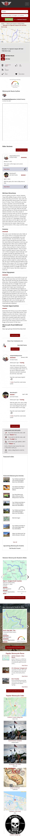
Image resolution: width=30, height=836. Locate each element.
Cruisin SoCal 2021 (15, 788)
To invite (6, 450)
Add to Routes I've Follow (6, 441)
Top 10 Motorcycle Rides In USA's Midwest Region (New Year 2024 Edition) (18, 511)
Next (28, 577)
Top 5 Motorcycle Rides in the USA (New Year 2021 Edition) (18, 488)
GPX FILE (7, 59)
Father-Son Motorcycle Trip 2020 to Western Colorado (18, 534)
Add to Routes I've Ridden (6, 432)
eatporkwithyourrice (10, 99)
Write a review (15, 349)
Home (2, 23)
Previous (2, 577)
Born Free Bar (15, 679)
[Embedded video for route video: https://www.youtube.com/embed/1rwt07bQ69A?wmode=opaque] (15, 466)
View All (15, 542)
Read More (7, 169)
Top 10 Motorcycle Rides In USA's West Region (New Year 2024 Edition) (18, 527)
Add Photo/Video (15, 335)
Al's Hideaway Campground (19, 668)
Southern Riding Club (15, 835)
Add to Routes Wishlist (6, 437)
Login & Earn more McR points (12, 430)
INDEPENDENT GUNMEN (15, 741)
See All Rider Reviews (21, 150)
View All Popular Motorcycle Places (15, 690)
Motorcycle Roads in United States (15, 23)
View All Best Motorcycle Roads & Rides (15, 647)
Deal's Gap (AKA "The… (9, 630)
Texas (7, 64)
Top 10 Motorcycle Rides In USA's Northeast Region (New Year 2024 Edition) (18, 480)
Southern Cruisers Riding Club (15, 717)
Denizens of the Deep (15, 811)
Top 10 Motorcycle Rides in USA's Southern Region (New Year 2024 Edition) (18, 504)
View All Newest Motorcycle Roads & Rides (15, 597)
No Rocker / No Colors (15, 764)
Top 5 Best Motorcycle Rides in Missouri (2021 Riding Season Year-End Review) (18, 496)
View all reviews (15, 426)
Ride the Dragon (16, 518)
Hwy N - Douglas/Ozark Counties (12, 581)
